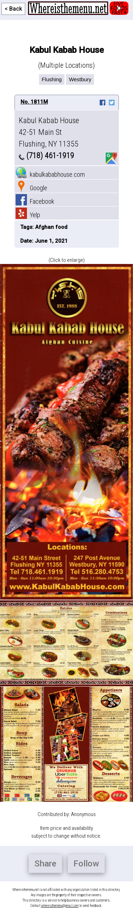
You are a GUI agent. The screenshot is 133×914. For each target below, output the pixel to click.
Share (45, 864)
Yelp (28, 215)
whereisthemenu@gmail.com (60, 906)
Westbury (80, 79)
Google (31, 188)
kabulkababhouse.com (50, 174)
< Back (13, 8)
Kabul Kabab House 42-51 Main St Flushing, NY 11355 (49, 132)
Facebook (35, 201)
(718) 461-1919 (46, 155)
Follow (86, 864)
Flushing (52, 79)
